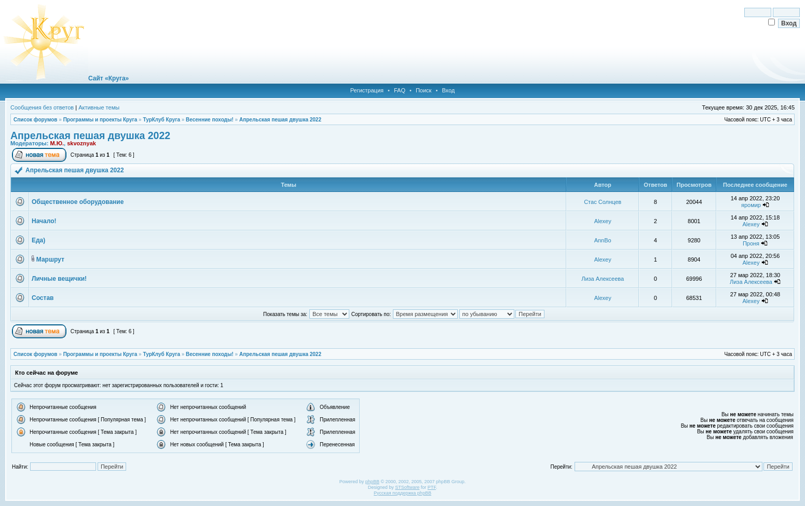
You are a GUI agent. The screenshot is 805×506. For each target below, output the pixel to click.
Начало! (44, 221)
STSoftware (407, 487)
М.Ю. (57, 143)
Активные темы (98, 107)
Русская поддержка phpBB (402, 493)
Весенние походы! (210, 119)
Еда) (38, 240)
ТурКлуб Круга (161, 119)
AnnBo (602, 240)
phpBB (372, 481)
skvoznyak (81, 143)
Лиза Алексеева (602, 279)
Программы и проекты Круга (100, 119)
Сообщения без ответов (42, 107)
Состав (42, 298)
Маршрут (50, 259)
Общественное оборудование (78, 202)
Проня (751, 243)
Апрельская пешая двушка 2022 (280, 119)
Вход (448, 90)
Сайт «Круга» (108, 78)
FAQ (399, 90)
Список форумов (35, 119)
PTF (432, 487)
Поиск (423, 90)
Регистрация (367, 90)
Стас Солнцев (602, 202)
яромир (751, 205)
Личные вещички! (59, 278)
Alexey (602, 221)
